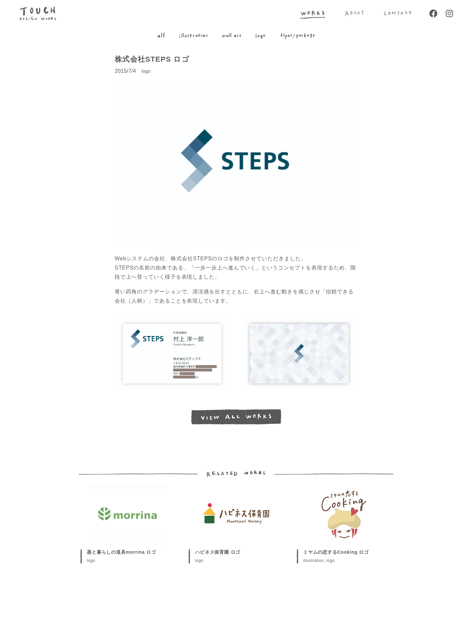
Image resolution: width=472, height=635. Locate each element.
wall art (231, 35)
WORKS (312, 13)
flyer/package (297, 35)
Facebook (433, 13)
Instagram (449, 13)
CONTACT (397, 13)
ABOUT (354, 13)
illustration (193, 35)
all (161, 35)
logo (260, 35)
